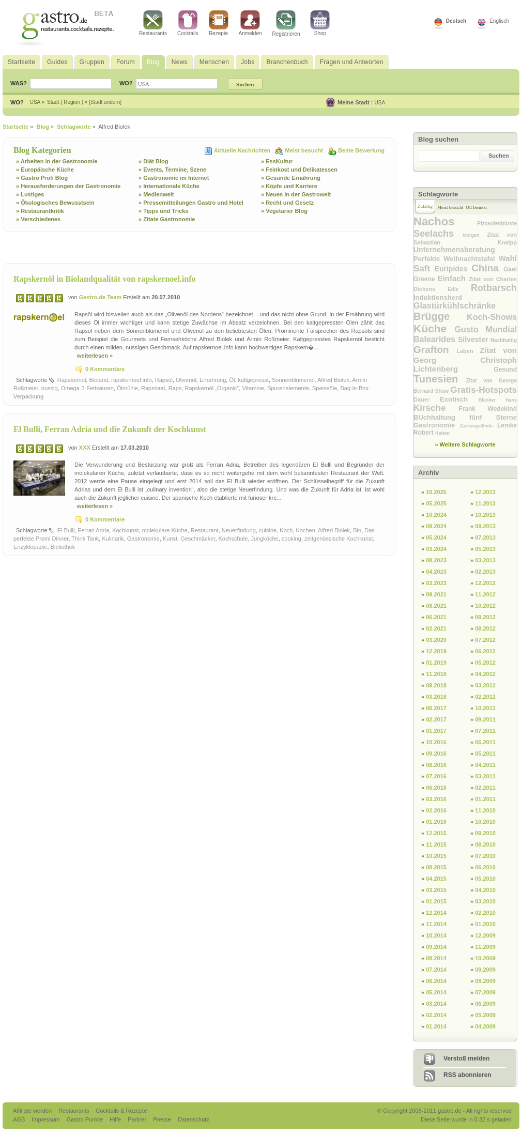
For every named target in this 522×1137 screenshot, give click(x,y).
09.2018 (436, 685)
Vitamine (253, 388)
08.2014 (436, 958)
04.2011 (485, 765)
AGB (19, 1119)
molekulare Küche (165, 530)
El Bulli (66, 530)
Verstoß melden (466, 1058)
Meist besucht (305, 150)
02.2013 (485, 571)
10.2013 (485, 515)
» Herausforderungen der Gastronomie (68, 186)
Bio (357, 530)
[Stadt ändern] (105, 102)
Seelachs (438, 233)
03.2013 (485, 560)
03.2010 (485, 901)
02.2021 (436, 628)
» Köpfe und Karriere (289, 186)
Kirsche (435, 408)
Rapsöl (164, 380)
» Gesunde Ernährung (290, 178)
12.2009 (485, 935)
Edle (459, 289)
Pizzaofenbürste (497, 223)
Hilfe (116, 1119)
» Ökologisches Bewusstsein (55, 202)
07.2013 (485, 537)
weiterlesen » (95, 355)
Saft (424, 268)
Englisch (499, 21)
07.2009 (485, 992)
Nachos (445, 221)
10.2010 (485, 822)
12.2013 (485, 492)
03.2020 (436, 640)
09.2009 (485, 969)
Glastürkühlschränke (454, 305)
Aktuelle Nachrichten (243, 150)
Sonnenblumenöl (293, 380)
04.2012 (485, 674)
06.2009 (485, 1004)
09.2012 (485, 617)
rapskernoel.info (131, 380)
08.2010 (485, 844)
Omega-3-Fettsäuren (87, 388)
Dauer (426, 399)
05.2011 (485, 753)
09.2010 (485, 833)
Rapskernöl (71, 380)
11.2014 (436, 924)
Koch (286, 530)
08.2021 (436, 606)
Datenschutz (193, 1119)
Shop (320, 23)
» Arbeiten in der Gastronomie (56, 161)
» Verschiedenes (38, 219)
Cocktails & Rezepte (121, 1111)
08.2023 (436, 560)
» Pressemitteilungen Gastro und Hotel (191, 202)
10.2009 (485, 958)
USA (380, 102)
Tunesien (439, 379)
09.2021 (436, 594)
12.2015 (436, 833)
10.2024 (436, 515)
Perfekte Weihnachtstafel (456, 259)
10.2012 (485, 606)
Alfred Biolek (333, 380)
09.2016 (436, 753)
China (487, 268)
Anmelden (250, 23)
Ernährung (212, 380)
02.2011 (485, 788)
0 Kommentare (105, 369)
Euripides (453, 269)
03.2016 (436, 799)
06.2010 (485, 867)
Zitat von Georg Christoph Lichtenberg (465, 359)
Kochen (305, 530)
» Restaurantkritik (40, 211)
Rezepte (218, 23)
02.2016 (436, 810)
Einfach (453, 278)
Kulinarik (113, 538)
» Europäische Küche (45, 169)
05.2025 (436, 503)
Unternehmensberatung (454, 249)
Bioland (98, 380)
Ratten (442, 433)
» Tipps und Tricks (163, 211)
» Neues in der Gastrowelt (296, 194)
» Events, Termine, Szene (172, 169)
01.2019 (436, 662)
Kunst (170, 538)
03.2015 (436, 890)
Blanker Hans (498, 400)
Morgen (475, 235)
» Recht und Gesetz (287, 202)
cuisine (268, 530)
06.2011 (485, 742)
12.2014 (436, 913)
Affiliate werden (33, 1111)
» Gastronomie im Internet (174, 178)
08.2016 (436, 765)
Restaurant (205, 530)
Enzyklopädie (30, 547)
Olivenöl (186, 380)
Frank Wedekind (487, 408)
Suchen (498, 155)
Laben (468, 351)
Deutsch (456, 21)
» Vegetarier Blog (284, 211)
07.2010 (485, 856)
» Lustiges (30, 194)
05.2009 (485, 1015)
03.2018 (436, 697)
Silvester (474, 339)
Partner (138, 1119)
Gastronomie (143, 538)
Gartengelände (478, 425)
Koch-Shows (492, 317)
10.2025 (436, 492)
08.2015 (436, 867)
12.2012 (485, 583)
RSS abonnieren (467, 1075)
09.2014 (436, 947)
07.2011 (485, 731)
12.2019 (436, 651)
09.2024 (436, 526)
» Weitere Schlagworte (465, 444)
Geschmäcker (197, 538)
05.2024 (436, 537)
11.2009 (485, 947)
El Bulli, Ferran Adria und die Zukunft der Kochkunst (109, 429)
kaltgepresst (253, 380)
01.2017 (436, 731)
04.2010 (485, 890)
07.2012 (485, 640)
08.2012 (485, 628)
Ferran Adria (93, 530)
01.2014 (436, 1026)
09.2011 (485, 719)
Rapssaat (153, 388)
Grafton (434, 349)
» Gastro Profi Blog (42, 178)
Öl (232, 380)
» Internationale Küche (169, 186)
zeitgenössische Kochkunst (338, 538)
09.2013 (485, 526)
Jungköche (265, 538)
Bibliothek (63, 547)
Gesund (505, 369)
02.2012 (485, 697)
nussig (49, 388)
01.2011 (485, 799)
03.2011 (485, 776)
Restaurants (153, 23)
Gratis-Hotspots (484, 390)
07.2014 (436, 969)
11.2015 (436, 844)
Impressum (46, 1119)
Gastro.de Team (101, 297)
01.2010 (485, 924)
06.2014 (436, 981)
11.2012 (485, 594)
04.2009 (485, 1026)
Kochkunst (125, 530)
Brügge (440, 316)
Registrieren (286, 23)
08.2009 (485, 981)
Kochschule (233, 538)
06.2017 (436, 708)
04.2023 (436, 571)
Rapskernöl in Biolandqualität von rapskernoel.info (104, 278)
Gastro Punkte (85, 1119)
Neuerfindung (239, 530)
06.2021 (436, 617)
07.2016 (436, 776)
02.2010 (485, 913)
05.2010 (485, 878)
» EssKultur (277, 161)
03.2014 (436, 1004)
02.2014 (436, 1015)
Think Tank (85, 538)
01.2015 (436, 901)
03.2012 (485, 685)
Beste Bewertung (361, 150)
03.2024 (436, 549)
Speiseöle (324, 388)
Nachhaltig (503, 340)
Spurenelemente (288, 388)
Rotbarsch (494, 288)
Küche (433, 328)
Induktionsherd (437, 297)
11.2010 (485, 810)
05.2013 (485, 549)
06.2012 (485, 651)
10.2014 (436, 935)
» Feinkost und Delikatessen (299, 169)
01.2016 (436, 822)
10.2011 (485, 708)
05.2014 (436, 992)
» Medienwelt (156, 194)
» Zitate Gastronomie (167, 219)
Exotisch (459, 399)
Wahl (508, 258)
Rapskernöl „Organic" (212, 388)
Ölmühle (127, 388)
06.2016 (436, 788)
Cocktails (187, 23)
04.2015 (436, 878)
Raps (175, 388)
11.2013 (485, 503)
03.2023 (436, 583)
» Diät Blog (153, 161)
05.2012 (485, 662)
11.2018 (436, 674)
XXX (85, 447)
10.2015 (436, 856)
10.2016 (436, 742)
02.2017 (436, 719)
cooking (291, 538)
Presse (162, 1119)
